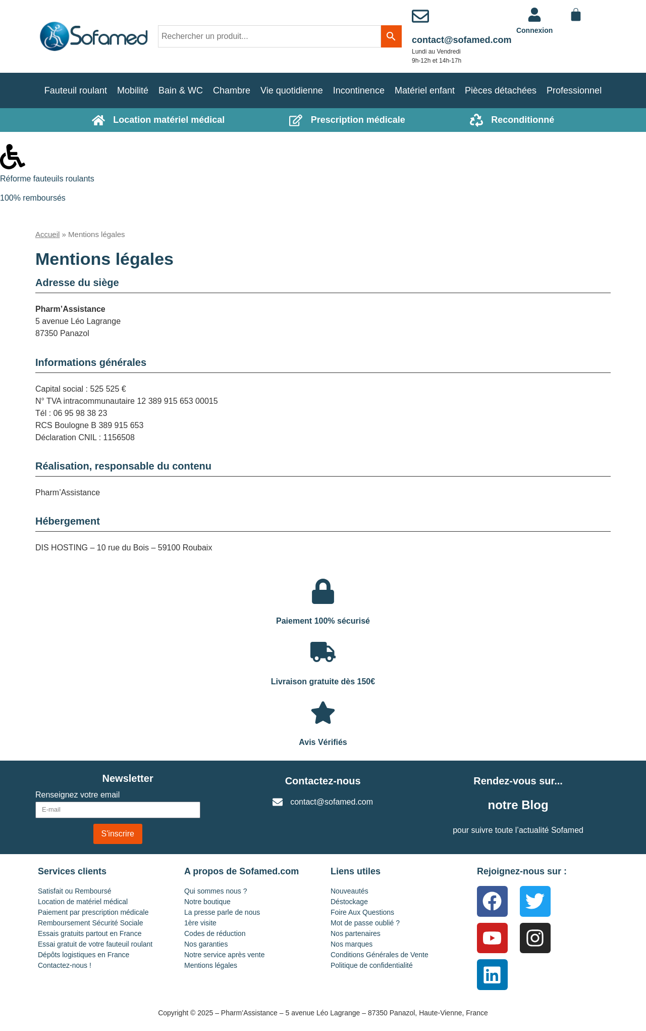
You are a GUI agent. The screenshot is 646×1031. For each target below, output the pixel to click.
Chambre (231, 90)
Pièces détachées (500, 90)
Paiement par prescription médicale (93, 912)
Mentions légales (210, 965)
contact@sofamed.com (462, 40)
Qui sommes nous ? (215, 891)
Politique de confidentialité (372, 965)
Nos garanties (206, 944)
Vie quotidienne (291, 90)
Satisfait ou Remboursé (75, 891)
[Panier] (576, 15)
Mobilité (132, 90)
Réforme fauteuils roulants (47, 178)
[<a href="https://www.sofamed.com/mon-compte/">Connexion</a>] (534, 15)
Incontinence (359, 90)
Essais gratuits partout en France (89, 933)
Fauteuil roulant (75, 90)
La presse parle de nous (222, 912)
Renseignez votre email (77, 795)
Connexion (534, 30)
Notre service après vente (224, 955)
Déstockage (349, 902)
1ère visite (200, 923)
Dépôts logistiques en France (83, 955)
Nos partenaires (356, 933)
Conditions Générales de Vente (379, 955)
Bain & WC (180, 90)
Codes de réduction (214, 933)
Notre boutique (207, 902)
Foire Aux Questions (362, 912)
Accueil (47, 234)
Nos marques (351, 944)
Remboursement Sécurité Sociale (90, 923)
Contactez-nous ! (64, 965)
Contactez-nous (323, 780)
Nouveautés (349, 891)
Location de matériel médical (83, 902)
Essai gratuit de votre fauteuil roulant (95, 944)
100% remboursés (33, 198)
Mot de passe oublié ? (365, 923)
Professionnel (574, 90)
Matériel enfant (425, 90)
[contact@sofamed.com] (420, 16)
